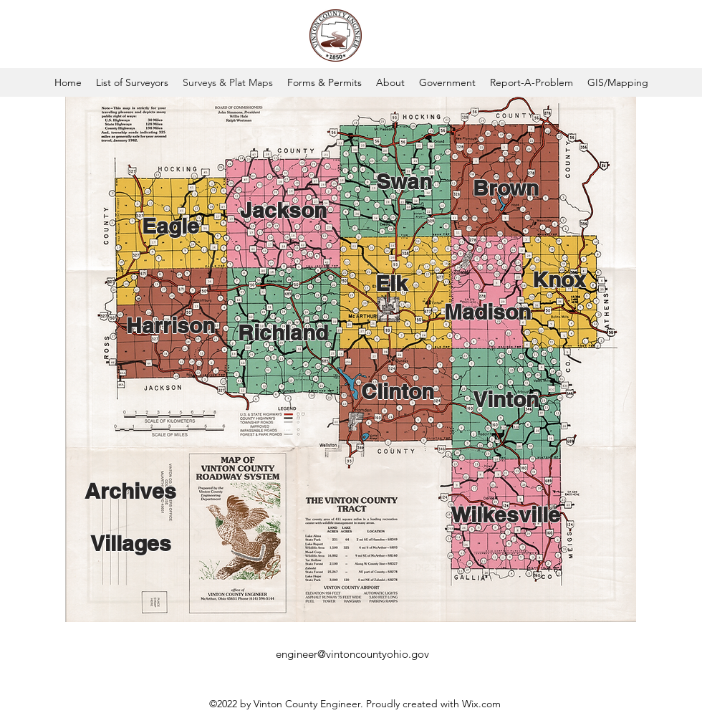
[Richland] (283, 332)
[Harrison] (170, 325)
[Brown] (506, 187)
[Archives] (130, 491)
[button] (324, 82)
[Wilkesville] (505, 514)
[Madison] (487, 311)
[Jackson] (283, 210)
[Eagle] (170, 225)
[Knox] (559, 279)
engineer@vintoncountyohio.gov (352, 654)
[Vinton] (506, 399)
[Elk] (391, 283)
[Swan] (404, 181)
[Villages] (130, 543)
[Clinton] (397, 391)
